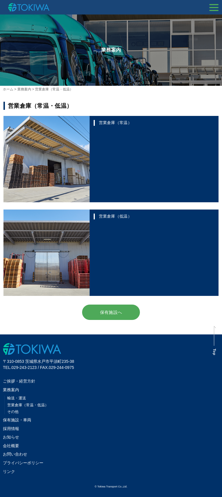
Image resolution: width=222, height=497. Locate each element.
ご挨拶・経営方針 (19, 381)
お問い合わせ (15, 454)
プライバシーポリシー (23, 462)
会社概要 (11, 445)
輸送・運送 (16, 398)
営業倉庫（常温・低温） (28, 405)
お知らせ (11, 437)
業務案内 (11, 389)
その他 (12, 411)
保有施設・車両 (19, 420)
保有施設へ (111, 312)
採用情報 (11, 428)
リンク (9, 471)
